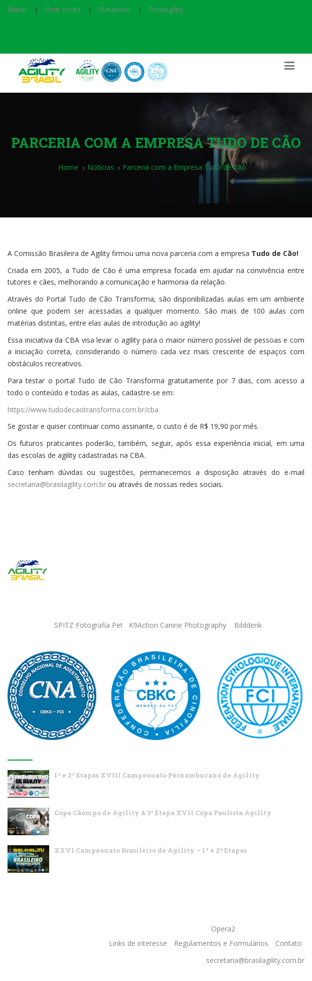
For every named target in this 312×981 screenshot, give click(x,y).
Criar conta (63, 9)
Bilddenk (248, 625)
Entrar (17, 9)
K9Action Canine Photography (177, 625)
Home (68, 167)
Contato (288, 943)
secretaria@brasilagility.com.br (57, 484)
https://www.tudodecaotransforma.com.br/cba (83, 409)
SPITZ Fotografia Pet (89, 625)
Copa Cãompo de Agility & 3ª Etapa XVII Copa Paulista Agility (162, 812)
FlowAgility (165, 9)
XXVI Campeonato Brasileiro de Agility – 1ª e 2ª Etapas (150, 850)
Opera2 (223, 928)
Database (114, 9)
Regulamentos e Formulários (221, 943)
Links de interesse (138, 943)
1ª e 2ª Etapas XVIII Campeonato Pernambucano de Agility (157, 775)
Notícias (100, 167)
